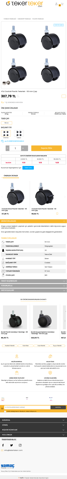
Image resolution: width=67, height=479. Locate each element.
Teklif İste (28, 168)
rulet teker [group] (26, 345)
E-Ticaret (26, 474)
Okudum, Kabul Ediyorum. (20, 407)
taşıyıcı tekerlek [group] (57, 345)
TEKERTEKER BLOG (9, 435)
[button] (65, 321)
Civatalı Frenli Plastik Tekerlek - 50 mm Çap (44, 209)
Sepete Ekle (46, 148)
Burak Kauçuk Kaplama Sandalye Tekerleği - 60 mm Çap (42, 332)
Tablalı (19, 138)
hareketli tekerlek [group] (10, 345)
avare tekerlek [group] (41, 345)
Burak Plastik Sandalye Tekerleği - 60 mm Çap (14, 332)
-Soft (21, 474)
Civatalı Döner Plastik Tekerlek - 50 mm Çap (14, 209)
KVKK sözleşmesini (13, 407)
